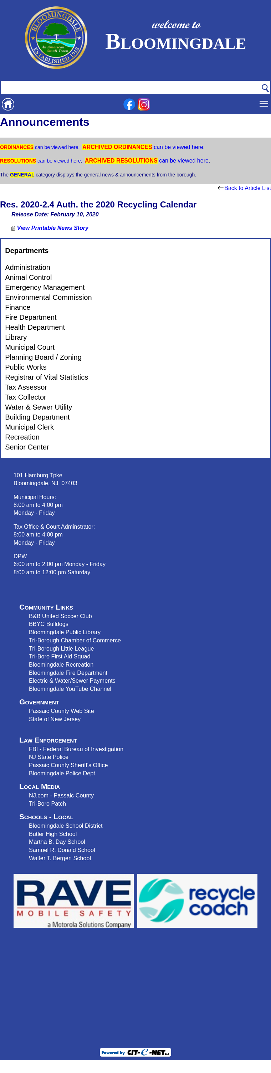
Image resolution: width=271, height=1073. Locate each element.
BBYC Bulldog (47, 624)
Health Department (35, 327)
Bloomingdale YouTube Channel (70, 689)
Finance (17, 307)
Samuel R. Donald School (62, 850)
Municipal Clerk (29, 427)
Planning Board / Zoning (43, 357)
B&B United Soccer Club (60, 616)
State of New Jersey (55, 719)
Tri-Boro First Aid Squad (59, 656)
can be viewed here (56, 147)
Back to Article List (244, 188)
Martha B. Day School (57, 841)
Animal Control (28, 277)
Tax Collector (25, 397)
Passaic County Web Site (61, 711)
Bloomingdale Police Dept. (63, 773)
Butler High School (53, 834)
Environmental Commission (48, 297)
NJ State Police (48, 757)
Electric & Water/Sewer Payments (72, 680)
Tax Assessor (26, 387)
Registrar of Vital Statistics (46, 377)
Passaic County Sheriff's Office (68, 765)
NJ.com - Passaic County (61, 795)
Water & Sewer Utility (38, 407)
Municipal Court (30, 347)
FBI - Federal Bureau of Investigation (76, 749)
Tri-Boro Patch (47, 803)
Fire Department (31, 317)
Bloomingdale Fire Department (68, 672)
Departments (26, 251)
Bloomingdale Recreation (61, 664)
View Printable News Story (49, 228)
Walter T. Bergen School (60, 858)
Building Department (37, 417)
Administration (27, 267)
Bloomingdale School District (65, 825)
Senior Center (27, 447)
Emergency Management (45, 287)
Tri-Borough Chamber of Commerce (75, 640)
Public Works (25, 367)
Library (16, 337)
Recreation (22, 437)
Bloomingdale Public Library (65, 632)
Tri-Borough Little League (61, 648)
